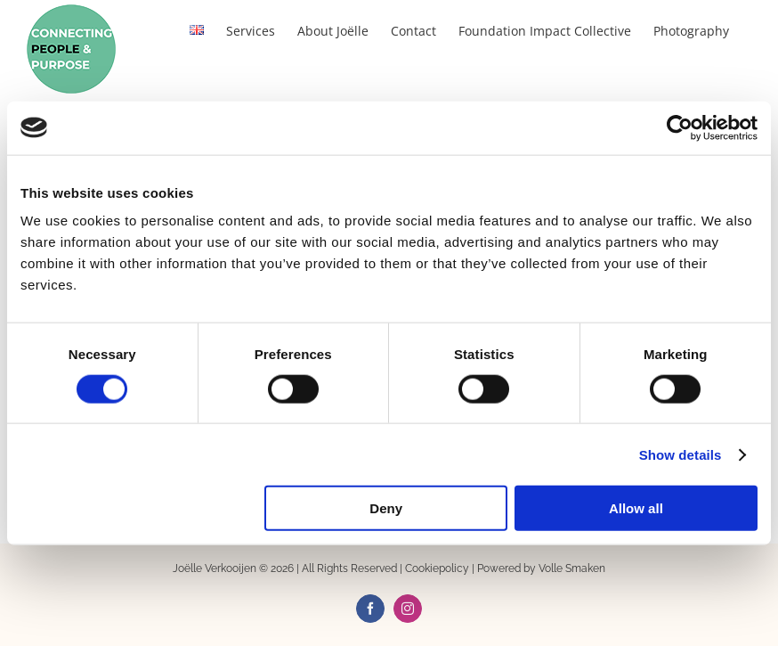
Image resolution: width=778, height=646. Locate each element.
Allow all (636, 508)
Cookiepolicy (437, 568)
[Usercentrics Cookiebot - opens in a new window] (680, 127)
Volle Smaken (572, 568)
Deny (385, 508)
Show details (680, 454)
